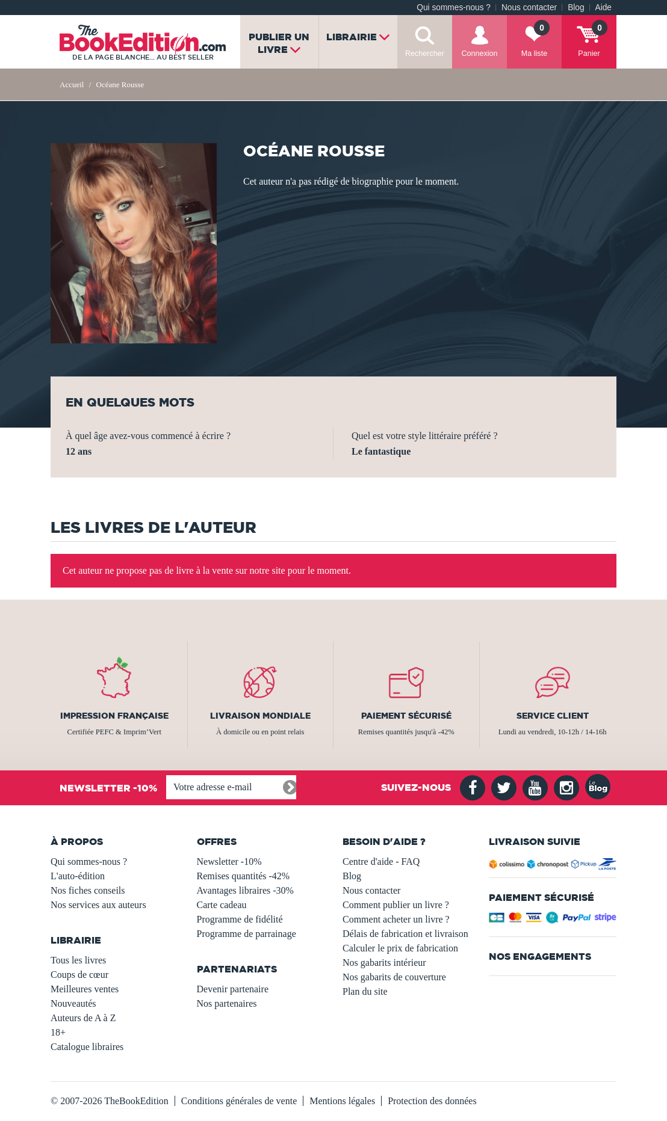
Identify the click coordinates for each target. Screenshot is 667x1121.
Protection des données (432, 1101)
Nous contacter (529, 7)
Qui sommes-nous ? (454, 7)
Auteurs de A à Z (83, 1018)
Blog (576, 7)
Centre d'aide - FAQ (381, 861)
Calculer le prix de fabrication (400, 948)
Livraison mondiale (260, 715)
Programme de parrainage (246, 934)
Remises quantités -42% (243, 876)
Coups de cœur (79, 974)
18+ (58, 1032)
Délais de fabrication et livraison (405, 934)
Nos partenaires (227, 1003)
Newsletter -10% (229, 861)
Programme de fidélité (240, 919)
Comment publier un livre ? (396, 905)
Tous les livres (78, 960)
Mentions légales (342, 1101)
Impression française (114, 715)
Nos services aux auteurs (98, 905)
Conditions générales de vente (239, 1101)
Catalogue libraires (87, 1047)
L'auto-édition (78, 876)
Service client (553, 715)
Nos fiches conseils (88, 890)
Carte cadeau (222, 905)
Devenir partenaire (232, 989)
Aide (603, 7)
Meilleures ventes (85, 989)
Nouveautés (73, 1003)
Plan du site (365, 991)
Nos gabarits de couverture (394, 977)
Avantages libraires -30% (245, 890)
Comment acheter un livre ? (396, 919)
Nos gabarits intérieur (384, 962)
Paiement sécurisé (406, 715)
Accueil (72, 84)
